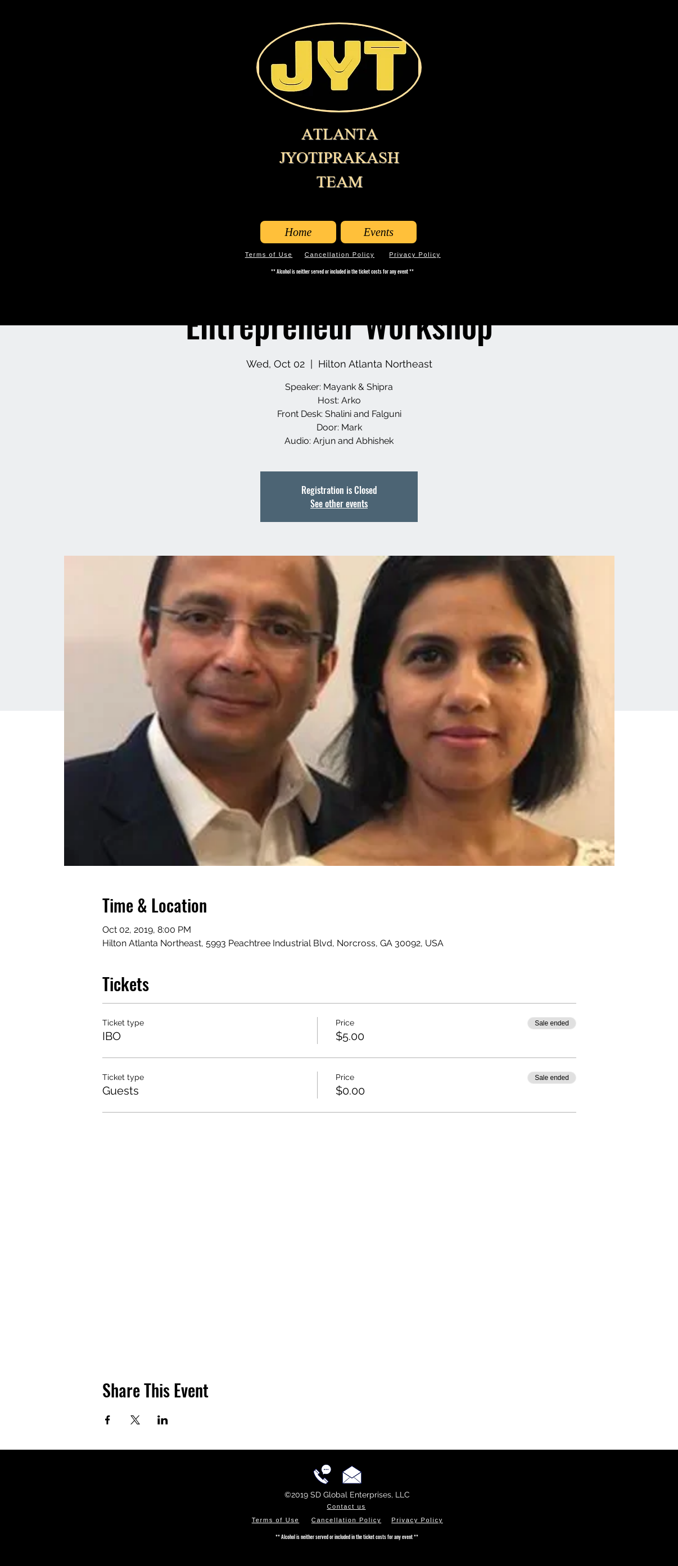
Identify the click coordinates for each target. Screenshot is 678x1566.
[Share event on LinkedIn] (162, 1419)
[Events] (379, 232)
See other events (339, 503)
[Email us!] (352, 1474)
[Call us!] (322, 1474)
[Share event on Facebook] (107, 1419)
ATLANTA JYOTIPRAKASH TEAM (339, 157)
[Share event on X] (135, 1419)
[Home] (298, 232)
